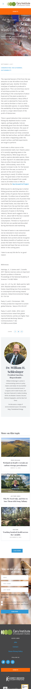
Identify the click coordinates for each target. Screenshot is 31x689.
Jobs (15, 642)
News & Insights (12, 20)
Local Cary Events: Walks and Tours (16, 602)
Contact (15, 647)
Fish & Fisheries (17, 68)
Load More (17, 550)
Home (3, 20)
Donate (15, 11)
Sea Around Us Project (20, 184)
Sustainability (6, 70)
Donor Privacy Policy (15, 651)
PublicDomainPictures (9, 44)
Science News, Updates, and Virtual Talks (16, 605)
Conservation (6, 68)
